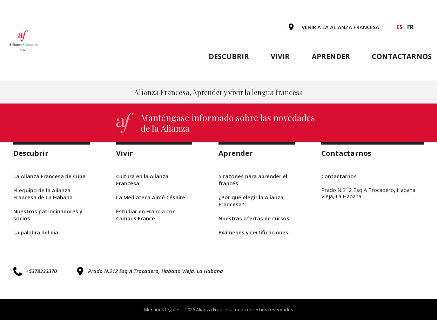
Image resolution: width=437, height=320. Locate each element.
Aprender (331, 56)
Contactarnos (402, 56)
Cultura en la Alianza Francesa (142, 180)
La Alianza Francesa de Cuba (49, 176)
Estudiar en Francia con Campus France (146, 215)
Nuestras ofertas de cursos (253, 218)
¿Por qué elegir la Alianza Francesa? (250, 201)
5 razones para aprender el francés (252, 180)
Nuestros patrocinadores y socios (47, 215)
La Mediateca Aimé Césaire (150, 197)
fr (410, 27)
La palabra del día (35, 232)
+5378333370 (35, 271)
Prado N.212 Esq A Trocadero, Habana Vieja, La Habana (149, 271)
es (400, 27)
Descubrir (229, 56)
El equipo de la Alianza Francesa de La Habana (43, 194)
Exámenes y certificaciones (253, 232)
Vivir (280, 56)
